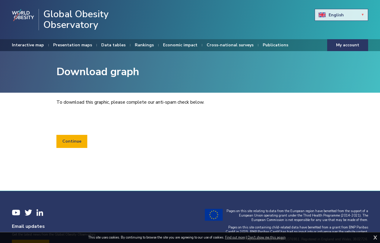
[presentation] (101, 120)
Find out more (235, 237)
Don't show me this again (267, 237)
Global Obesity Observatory (76, 19)
